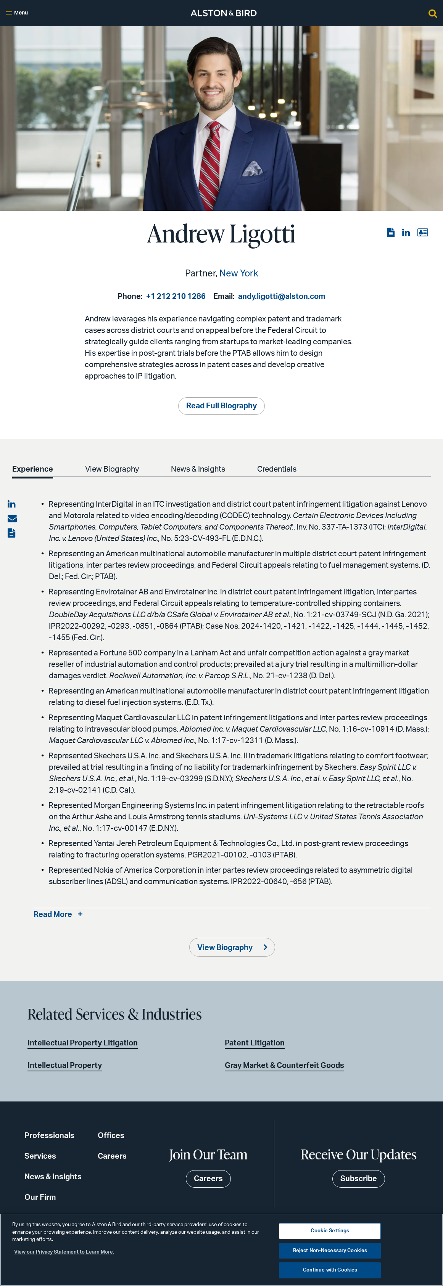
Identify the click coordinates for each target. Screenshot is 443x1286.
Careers (112, 1156)
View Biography (112, 469)
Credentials (276, 469)
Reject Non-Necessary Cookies (330, 1250)
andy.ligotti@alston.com (281, 296)
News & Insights (198, 469)
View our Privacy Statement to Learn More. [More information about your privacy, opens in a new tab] (64, 1252)
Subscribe (358, 1179)
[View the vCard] (422, 233)
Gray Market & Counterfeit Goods (284, 1065)
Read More (53, 914)
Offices (111, 1136)
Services (40, 1156)
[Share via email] (12, 518)
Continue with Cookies (330, 1270)
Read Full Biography (221, 406)
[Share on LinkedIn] (12, 504)
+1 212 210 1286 (176, 296)
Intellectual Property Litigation (82, 1043)
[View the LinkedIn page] (406, 233)
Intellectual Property (64, 1065)
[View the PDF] (391, 233)
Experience (32, 469)
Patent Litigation (255, 1043)
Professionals (49, 1136)
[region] (221, 1250)
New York (238, 273)
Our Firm (40, 1197)
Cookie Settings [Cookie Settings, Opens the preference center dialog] (330, 1230)
